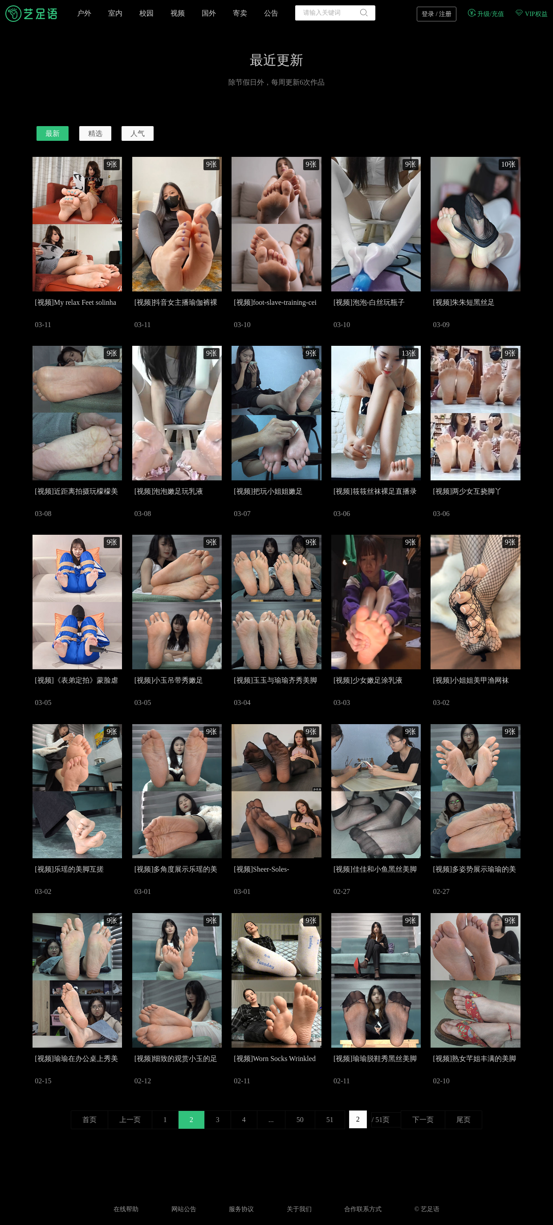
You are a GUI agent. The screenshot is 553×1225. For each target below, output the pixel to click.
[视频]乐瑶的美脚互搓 (69, 869)
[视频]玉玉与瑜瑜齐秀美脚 (275, 680)
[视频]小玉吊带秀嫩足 (168, 680)
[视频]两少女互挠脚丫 (467, 491)
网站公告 (183, 1209)
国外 (209, 13)
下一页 (423, 1119)
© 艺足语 (427, 1209)
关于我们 (299, 1209)
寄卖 (240, 13)
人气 (137, 133)
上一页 (130, 1119)
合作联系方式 (363, 1209)
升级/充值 (485, 14)
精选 (95, 133)
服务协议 (241, 1209)
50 (300, 1119)
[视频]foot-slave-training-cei (275, 302)
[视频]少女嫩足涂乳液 (368, 680)
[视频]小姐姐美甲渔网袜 (471, 680)
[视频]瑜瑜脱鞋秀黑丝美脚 (375, 1058)
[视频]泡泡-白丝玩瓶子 (369, 302)
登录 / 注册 (436, 14)
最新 (52, 133)
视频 (178, 13)
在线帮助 (126, 1209)
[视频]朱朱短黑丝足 (464, 302)
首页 (89, 1119)
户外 (84, 13)
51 (329, 1119)
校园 (146, 13)
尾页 (463, 1119)
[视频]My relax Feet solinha (75, 302)
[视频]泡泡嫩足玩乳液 (168, 491)
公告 (271, 13)
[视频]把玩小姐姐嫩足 (268, 491)
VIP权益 (531, 14)
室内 (115, 13)
